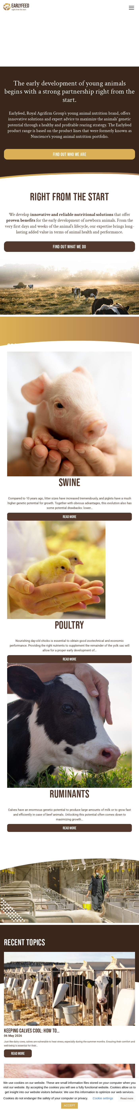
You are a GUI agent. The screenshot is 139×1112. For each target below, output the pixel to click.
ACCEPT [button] (69, 1105)
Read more (69, 516)
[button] (131, 7)
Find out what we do (69, 246)
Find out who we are (69, 154)
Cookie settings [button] (103, 1098)
